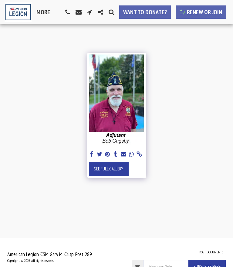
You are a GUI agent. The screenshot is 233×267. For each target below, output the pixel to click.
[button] (67, 12)
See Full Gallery (108, 169)
